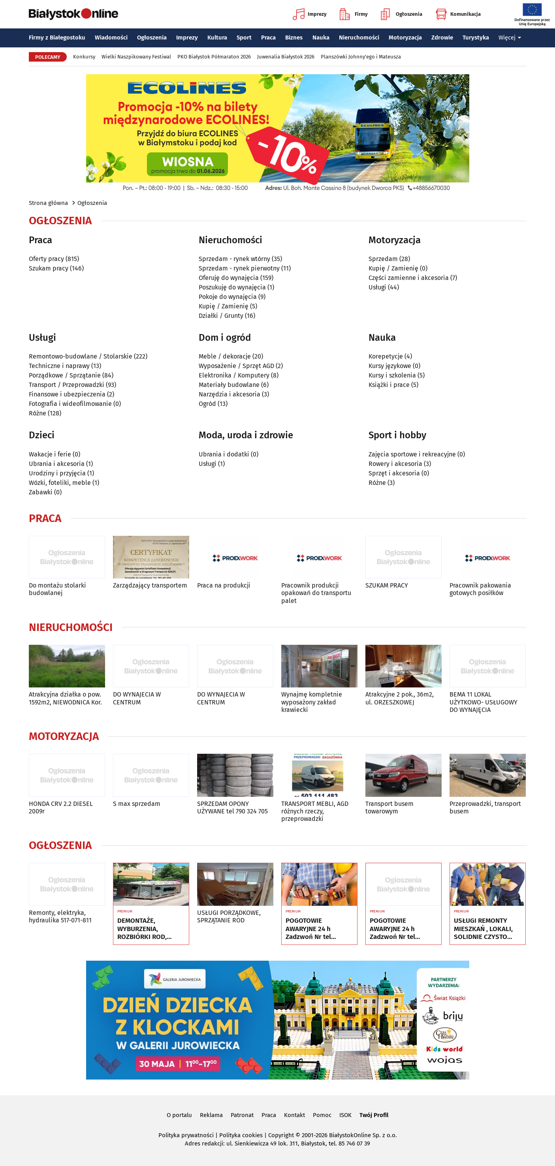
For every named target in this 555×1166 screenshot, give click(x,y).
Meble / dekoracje (225, 356)
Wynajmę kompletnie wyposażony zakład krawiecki (311, 702)
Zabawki (41, 492)
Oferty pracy (46, 259)
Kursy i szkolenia (392, 375)
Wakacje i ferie (50, 454)
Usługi (377, 287)
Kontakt (294, 1115)
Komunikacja (458, 14)
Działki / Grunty (221, 315)
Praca (268, 37)
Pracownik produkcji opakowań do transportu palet (316, 593)
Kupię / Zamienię (223, 306)
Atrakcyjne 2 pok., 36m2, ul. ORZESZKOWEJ (399, 698)
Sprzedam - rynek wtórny (234, 259)
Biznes (294, 37)
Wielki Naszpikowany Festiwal (136, 56)
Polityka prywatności (186, 1135)
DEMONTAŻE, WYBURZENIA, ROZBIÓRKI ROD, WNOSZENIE (142, 929)
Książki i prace (389, 385)
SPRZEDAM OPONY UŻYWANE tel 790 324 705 (232, 807)
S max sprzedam (136, 803)
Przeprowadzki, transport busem (485, 807)
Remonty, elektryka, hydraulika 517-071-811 (60, 916)
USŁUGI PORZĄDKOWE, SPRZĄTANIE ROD (229, 916)
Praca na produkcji (223, 585)
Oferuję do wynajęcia (229, 278)
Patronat (242, 1115)
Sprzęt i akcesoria (394, 473)
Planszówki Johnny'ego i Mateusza (361, 56)
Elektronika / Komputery (234, 375)
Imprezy (310, 14)
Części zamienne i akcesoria (409, 278)
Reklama (211, 1115)
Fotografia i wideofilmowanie (70, 403)
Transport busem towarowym (389, 807)
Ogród (207, 403)
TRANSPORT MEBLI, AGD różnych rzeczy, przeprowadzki (314, 811)
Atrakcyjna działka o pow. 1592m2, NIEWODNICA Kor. (65, 698)
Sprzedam (383, 259)
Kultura (217, 37)
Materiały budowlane (229, 385)
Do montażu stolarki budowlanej (57, 589)
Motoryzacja (405, 37)
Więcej (510, 37)
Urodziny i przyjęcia (57, 473)
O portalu (179, 1115)
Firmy (354, 14)
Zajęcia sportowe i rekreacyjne (412, 454)
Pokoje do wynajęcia (228, 296)
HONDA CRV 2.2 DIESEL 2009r (61, 807)
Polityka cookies (241, 1135)
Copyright (281, 1135)
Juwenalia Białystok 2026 (285, 56)
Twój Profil (373, 1115)
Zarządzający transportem (150, 585)
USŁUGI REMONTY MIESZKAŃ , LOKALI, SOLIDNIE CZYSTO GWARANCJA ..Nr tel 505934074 (483, 929)
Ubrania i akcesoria (57, 464)
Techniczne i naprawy (59, 366)
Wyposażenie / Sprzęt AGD (236, 366)
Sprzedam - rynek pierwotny (239, 268)
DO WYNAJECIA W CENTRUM (137, 698)
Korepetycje (386, 356)
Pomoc (322, 1115)
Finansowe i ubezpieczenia (67, 394)
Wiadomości (111, 37)
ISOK (345, 1115)
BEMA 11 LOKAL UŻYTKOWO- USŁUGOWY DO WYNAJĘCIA (483, 702)
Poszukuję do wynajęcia (232, 287)
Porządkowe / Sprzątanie (65, 375)
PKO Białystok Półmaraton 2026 (214, 56)
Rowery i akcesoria (395, 464)
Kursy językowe (390, 366)
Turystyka (476, 37)
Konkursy (84, 56)
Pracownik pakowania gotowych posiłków (480, 589)
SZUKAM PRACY (386, 585)
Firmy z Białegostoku (57, 37)
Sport (244, 37)
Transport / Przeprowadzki (66, 385)
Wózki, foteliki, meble (60, 482)
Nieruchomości (359, 37)
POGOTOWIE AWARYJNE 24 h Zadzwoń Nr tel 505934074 (308, 929)
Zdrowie (442, 37)
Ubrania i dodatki (224, 454)
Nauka (320, 37)
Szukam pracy (48, 268)
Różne (37, 413)
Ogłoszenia (401, 14)
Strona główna (48, 203)
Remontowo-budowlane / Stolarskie (80, 356)
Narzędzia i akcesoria (229, 394)
